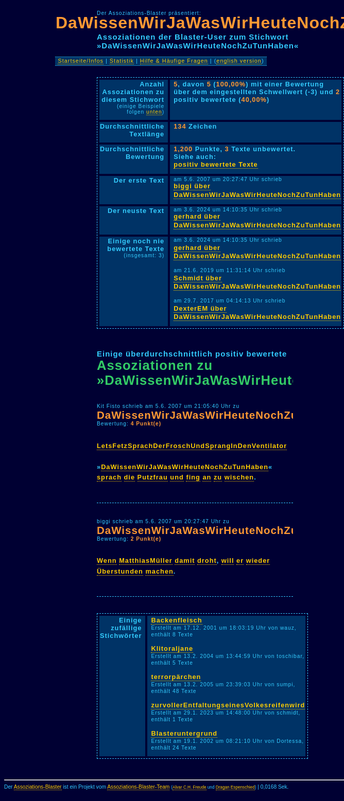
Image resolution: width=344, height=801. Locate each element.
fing (193, 477)
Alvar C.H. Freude (190, 787)
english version (239, 61)
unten (154, 112)
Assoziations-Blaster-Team (138, 787)
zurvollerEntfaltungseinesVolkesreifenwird (228, 705)
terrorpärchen (176, 677)
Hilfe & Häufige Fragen (174, 61)
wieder (258, 560)
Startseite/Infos (81, 61)
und (176, 477)
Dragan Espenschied (235, 787)
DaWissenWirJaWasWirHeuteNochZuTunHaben (184, 467)
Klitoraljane (172, 648)
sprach (109, 477)
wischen (239, 477)
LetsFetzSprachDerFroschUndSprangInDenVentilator (192, 446)
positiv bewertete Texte (216, 164)
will (227, 560)
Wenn (107, 560)
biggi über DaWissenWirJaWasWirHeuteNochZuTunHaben (257, 190)
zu (218, 477)
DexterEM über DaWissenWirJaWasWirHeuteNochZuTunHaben (257, 313)
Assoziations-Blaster (38, 787)
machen (159, 571)
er (240, 560)
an (206, 477)
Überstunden (120, 571)
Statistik (122, 61)
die (129, 477)
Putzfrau (152, 477)
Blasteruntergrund (184, 733)
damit (185, 560)
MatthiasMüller (146, 560)
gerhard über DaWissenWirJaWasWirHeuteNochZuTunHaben (257, 220)
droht (207, 560)
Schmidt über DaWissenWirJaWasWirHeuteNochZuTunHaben (257, 282)
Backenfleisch (176, 620)
